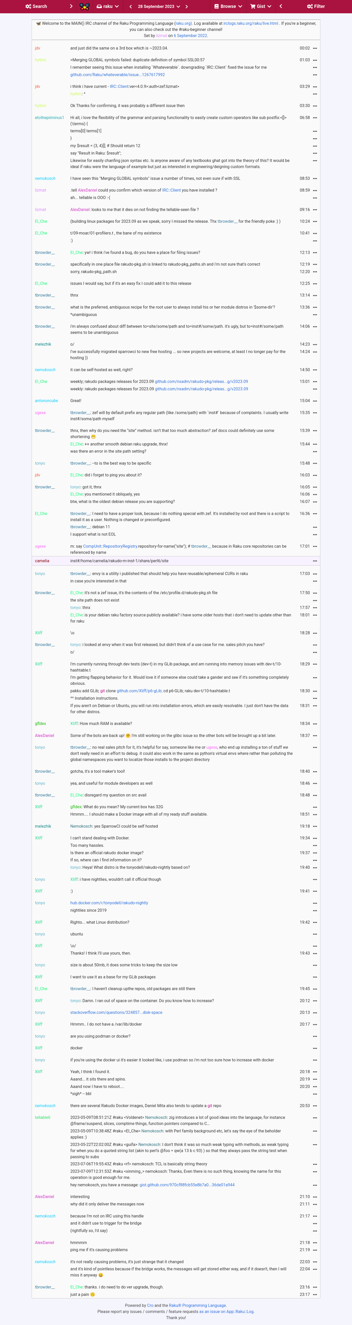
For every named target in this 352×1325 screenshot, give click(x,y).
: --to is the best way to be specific (110, 463)
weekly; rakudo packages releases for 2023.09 (159, 381)
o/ (72, 344)
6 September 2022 (190, 35)
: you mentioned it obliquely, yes (105, 494)
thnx (74, 295)
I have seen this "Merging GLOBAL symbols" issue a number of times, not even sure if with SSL (155, 178)
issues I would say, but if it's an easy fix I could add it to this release (130, 283)
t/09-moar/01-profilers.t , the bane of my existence (115, 233)
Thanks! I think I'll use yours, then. (100, 953)
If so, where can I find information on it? (106, 860)
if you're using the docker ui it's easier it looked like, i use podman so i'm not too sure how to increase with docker (172, 1060)
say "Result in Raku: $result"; (95, 153)
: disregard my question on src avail (108, 795)
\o (72, 632)
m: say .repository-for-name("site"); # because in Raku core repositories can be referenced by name (178, 549)
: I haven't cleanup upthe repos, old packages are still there (132, 988)
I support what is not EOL (93, 534)
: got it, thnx (86, 487)
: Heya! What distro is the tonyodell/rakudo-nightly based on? (130, 867)
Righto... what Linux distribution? (99, 922)
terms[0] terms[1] (86, 130)
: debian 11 (90, 526)
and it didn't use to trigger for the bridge (106, 1223)
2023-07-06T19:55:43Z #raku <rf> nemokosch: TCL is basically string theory (138, 1164)
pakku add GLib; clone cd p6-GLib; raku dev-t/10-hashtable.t (150, 690)
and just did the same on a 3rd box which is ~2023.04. (119, 48)
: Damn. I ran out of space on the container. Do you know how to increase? (142, 1000)
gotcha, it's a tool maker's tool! (97, 771)
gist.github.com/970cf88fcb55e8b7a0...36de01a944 (187, 1184)
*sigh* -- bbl (80, 1093)
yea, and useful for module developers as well (111, 783)
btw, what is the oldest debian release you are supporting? (122, 501)
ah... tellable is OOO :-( (90, 197)
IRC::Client (119, 86)
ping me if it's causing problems (99, 1249)
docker (76, 1048)
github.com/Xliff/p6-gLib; (139, 690)
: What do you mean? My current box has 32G (116, 806)
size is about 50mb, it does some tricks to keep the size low (124, 965)
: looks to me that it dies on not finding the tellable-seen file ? (134, 209)
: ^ (77, 93)
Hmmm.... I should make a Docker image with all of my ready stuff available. (139, 814)
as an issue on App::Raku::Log (226, 1311)
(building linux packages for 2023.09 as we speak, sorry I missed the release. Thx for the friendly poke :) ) (175, 221)
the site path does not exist (94, 600)
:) (71, 240)
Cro (150, 1305)
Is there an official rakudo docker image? (107, 852)
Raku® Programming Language (197, 1305)
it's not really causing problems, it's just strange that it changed (127, 1261)
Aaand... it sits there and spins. (98, 1079)
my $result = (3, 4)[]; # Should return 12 (105, 145)
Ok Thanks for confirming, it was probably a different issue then (127, 105)
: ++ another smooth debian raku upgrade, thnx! (119, 444)
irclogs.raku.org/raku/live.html (250, 23)
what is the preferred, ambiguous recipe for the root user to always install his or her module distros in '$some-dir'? (172, 307)
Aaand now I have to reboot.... (97, 1086)
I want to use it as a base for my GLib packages (113, 977)
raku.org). (184, 23)
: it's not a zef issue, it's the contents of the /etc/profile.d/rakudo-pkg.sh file (144, 592)
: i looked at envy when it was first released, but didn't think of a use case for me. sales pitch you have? (167, 644)
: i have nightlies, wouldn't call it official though (115, 879)
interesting (80, 1196)
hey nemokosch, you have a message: (152, 1184)
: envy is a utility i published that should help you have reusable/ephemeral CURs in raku (159, 573)
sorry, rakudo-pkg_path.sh (93, 271)
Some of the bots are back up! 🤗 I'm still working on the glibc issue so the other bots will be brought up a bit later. (173, 735)
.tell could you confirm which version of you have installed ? (143, 190)
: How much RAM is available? (101, 723)
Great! (75, 400)
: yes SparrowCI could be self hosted (114, 826)
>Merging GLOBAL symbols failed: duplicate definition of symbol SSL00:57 (137, 59)
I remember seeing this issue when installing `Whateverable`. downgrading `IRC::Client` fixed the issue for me (168, 67)
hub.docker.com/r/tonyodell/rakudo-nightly (109, 902)
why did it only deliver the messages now (107, 1204)
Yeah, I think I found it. (90, 1071)
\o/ (73, 945)
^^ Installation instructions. (94, 698)
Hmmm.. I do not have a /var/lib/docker (106, 1024)
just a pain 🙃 (82, 1294)
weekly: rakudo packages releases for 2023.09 (159, 388)
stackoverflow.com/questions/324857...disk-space (116, 1012)
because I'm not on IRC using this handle (107, 1216)
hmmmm (78, 1242)
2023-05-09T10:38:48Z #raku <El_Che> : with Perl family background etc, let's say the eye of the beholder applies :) (175, 1134)
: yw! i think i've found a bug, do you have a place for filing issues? (135, 252)
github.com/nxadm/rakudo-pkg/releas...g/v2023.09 (201, 381)
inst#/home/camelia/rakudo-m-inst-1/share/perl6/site (119, 560)
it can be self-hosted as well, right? (101, 369)
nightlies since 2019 (88, 910)
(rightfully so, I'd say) (89, 1230)
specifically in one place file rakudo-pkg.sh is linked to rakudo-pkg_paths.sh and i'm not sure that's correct (165, 264)
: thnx (80, 607)
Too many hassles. (87, 845)
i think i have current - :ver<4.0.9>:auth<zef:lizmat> (124, 86)
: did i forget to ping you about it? (106, 475)
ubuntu (76, 934)
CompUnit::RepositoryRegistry (110, 546)
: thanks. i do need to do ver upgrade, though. (117, 1287)
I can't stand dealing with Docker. (100, 838)
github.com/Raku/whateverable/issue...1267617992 (117, 74)
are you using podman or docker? (100, 1036)
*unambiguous (83, 314)
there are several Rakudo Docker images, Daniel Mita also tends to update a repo (145, 1105)
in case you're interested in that (98, 581)
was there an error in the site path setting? (108, 451)
